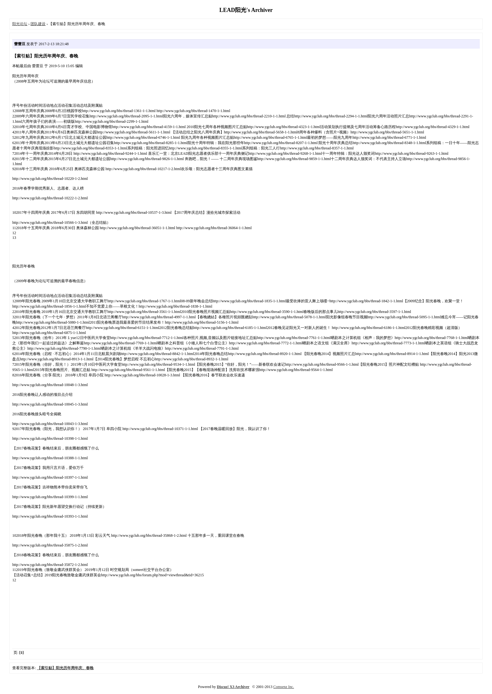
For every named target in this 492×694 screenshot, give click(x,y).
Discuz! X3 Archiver (233, 687)
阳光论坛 (19, 24)
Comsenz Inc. (283, 687)
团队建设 (37, 24)
